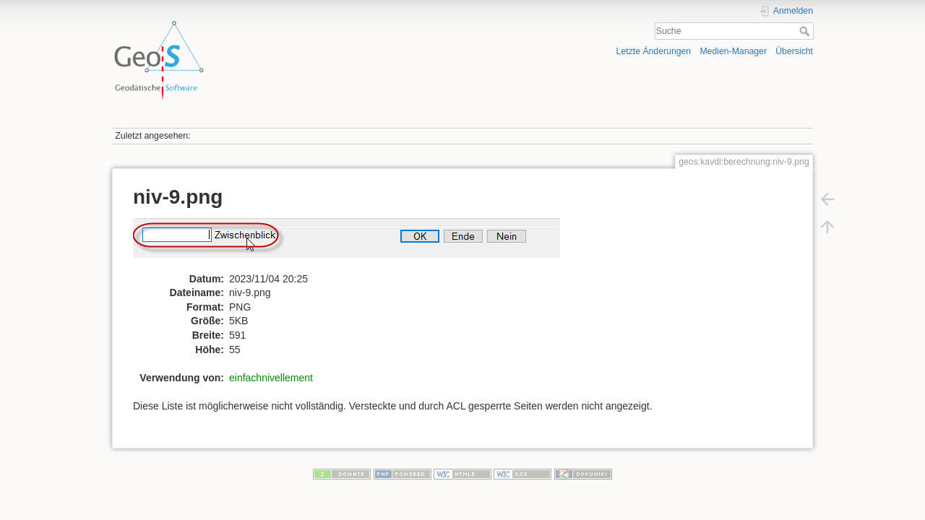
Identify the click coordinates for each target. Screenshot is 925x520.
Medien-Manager (733, 51)
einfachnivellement (271, 378)
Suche (806, 31)
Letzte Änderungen (654, 51)
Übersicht (794, 51)
